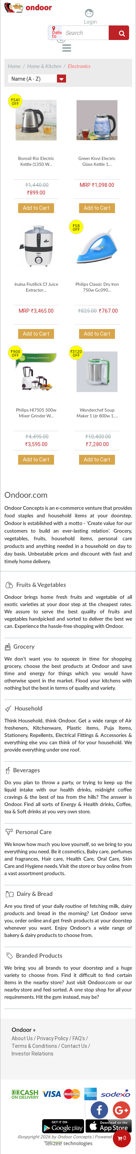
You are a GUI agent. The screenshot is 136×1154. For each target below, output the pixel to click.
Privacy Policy (52, 1038)
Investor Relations (32, 1053)
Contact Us (74, 1046)
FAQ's (79, 1038)
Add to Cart (36, 208)
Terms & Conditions (34, 1046)
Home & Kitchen (44, 66)
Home (14, 66)
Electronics (79, 66)
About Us (22, 1038)
